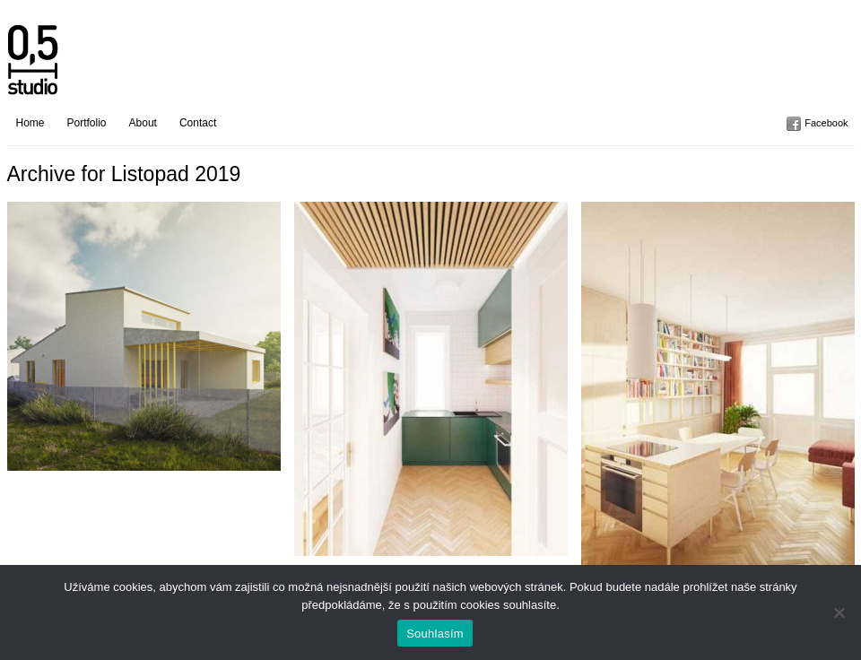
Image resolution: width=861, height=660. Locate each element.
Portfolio (87, 123)
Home (30, 123)
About (143, 123)
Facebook (826, 122)
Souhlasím (435, 633)
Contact (197, 123)
